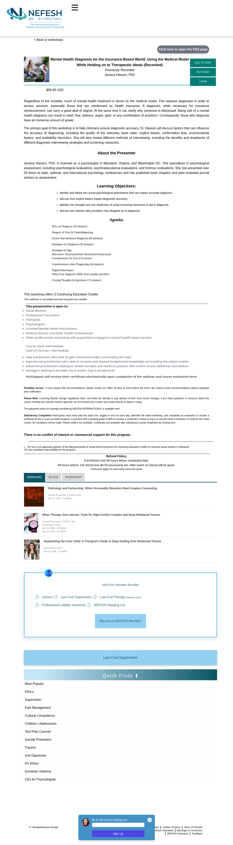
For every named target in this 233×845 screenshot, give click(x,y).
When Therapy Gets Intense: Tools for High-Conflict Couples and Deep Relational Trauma (101, 515)
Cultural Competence (40, 715)
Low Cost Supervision (120, 658)
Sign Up (118, 833)
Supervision (33, 699)
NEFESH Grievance (177, 833)
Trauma (30, 747)
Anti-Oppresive (35, 755)
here (117, 408)
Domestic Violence (38, 771)
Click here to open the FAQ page (183, 49)
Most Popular (34, 683)
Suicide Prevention (38, 739)
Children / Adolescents (41, 723)
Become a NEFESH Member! (120, 621)
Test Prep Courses (38, 731)
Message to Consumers (189, 830)
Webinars (34, 477)
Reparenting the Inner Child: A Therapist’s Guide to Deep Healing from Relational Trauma (103, 541)
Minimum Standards (163, 830)
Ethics (29, 691)
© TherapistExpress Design (43, 827)
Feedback (197, 833)
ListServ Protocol (171, 827)
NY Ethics (32, 763)
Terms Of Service (193, 827)
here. (173, 422)
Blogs (53, 477)
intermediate (54, 346)
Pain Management (38, 707)
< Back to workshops (48, 39)
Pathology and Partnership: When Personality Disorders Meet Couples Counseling (102, 488)
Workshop (73, 477)
